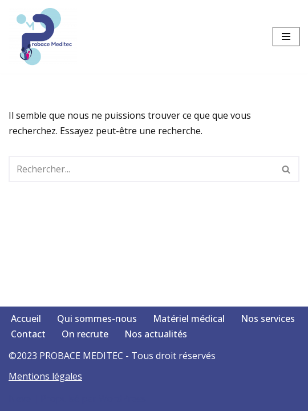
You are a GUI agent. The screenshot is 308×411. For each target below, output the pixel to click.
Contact (28, 334)
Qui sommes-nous (97, 318)
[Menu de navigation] (286, 36)
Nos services (268, 318)
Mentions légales (45, 376)
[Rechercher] (141, 169)
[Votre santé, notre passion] (46, 37)
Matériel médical (189, 318)
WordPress (122, 398)
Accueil (26, 318)
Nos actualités (155, 334)
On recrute (85, 334)
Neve (20, 398)
